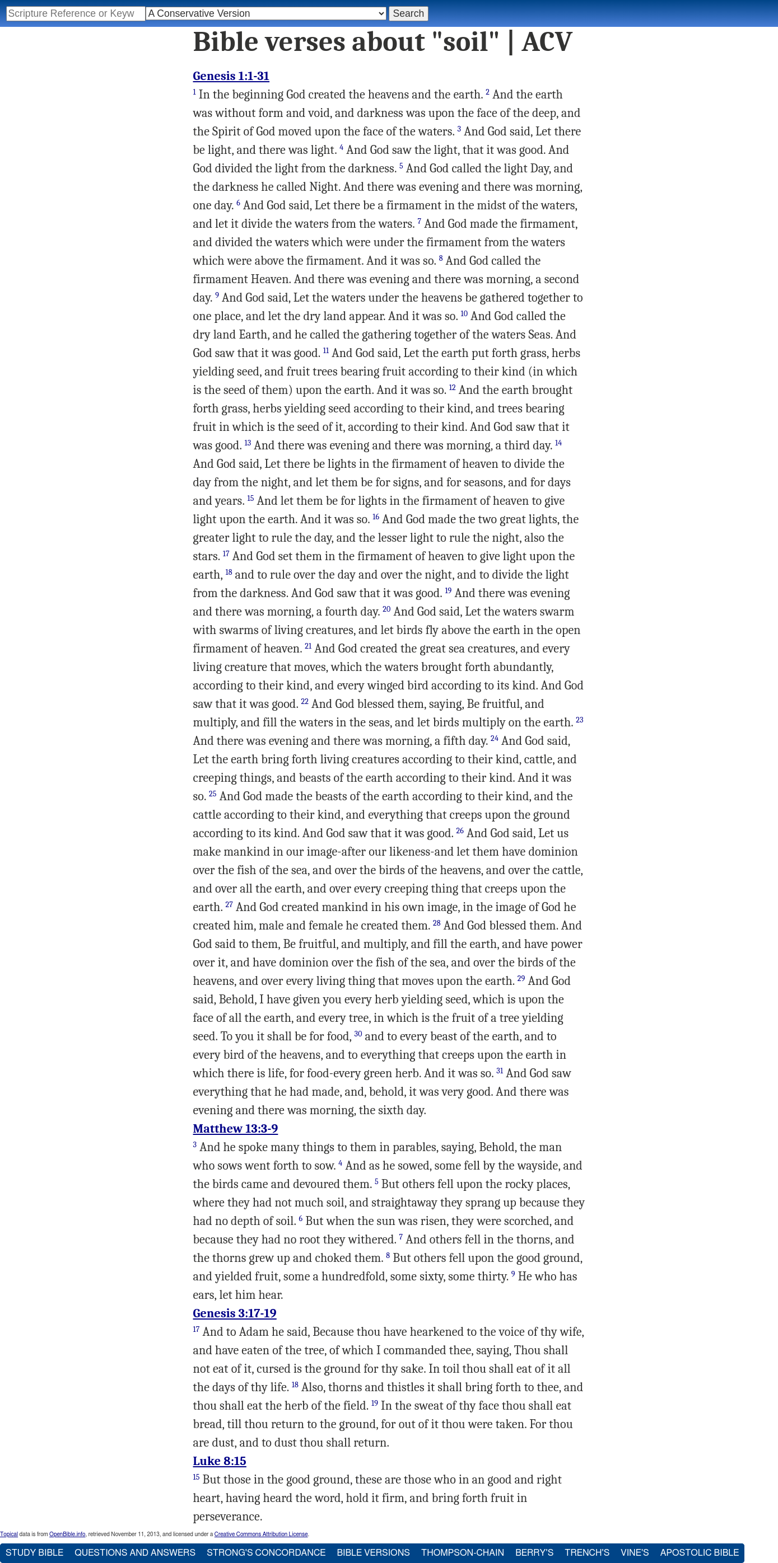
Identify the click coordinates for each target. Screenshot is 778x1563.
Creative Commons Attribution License (261, 1534)
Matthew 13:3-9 (235, 1128)
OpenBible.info (67, 1534)
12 (452, 387)
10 (464, 313)
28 (437, 923)
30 (358, 1034)
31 (499, 1071)
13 (247, 443)
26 (460, 831)
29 (521, 978)
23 (579, 720)
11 (326, 350)
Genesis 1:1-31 (231, 76)
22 (305, 701)
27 (229, 904)
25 (213, 794)
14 (558, 443)
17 (226, 553)
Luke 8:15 (219, 1461)
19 (448, 590)
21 (308, 646)
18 (228, 572)
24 (495, 738)
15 (250, 498)
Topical (9, 1534)
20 (386, 609)
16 (375, 517)
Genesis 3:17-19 (235, 1313)
